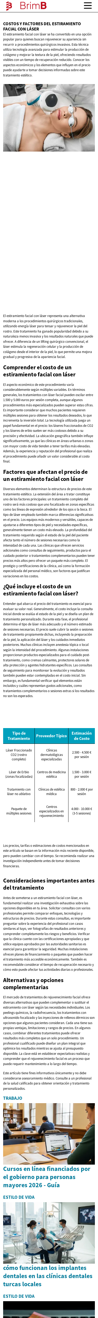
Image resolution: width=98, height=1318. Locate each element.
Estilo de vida (18, 1197)
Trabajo (12, 1098)
